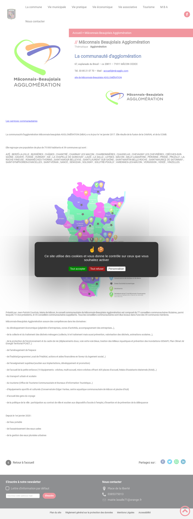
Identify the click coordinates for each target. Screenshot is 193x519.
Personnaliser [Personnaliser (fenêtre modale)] (116, 268)
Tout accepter (77, 268)
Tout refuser (96, 268)
